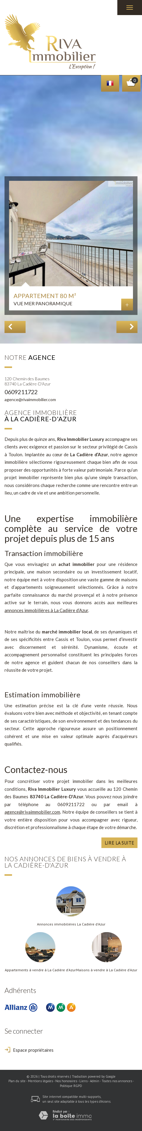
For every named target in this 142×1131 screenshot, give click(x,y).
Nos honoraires (66, 1081)
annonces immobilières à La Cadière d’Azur (46, 610)
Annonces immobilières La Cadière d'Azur (71, 924)
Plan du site (17, 1081)
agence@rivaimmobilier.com (30, 399)
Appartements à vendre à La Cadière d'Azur (40, 970)
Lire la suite (119, 843)
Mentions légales (40, 1081)
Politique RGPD (71, 1086)
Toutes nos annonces (117, 1081)
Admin (94, 1081)
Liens (83, 1081)
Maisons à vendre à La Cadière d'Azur (106, 970)
